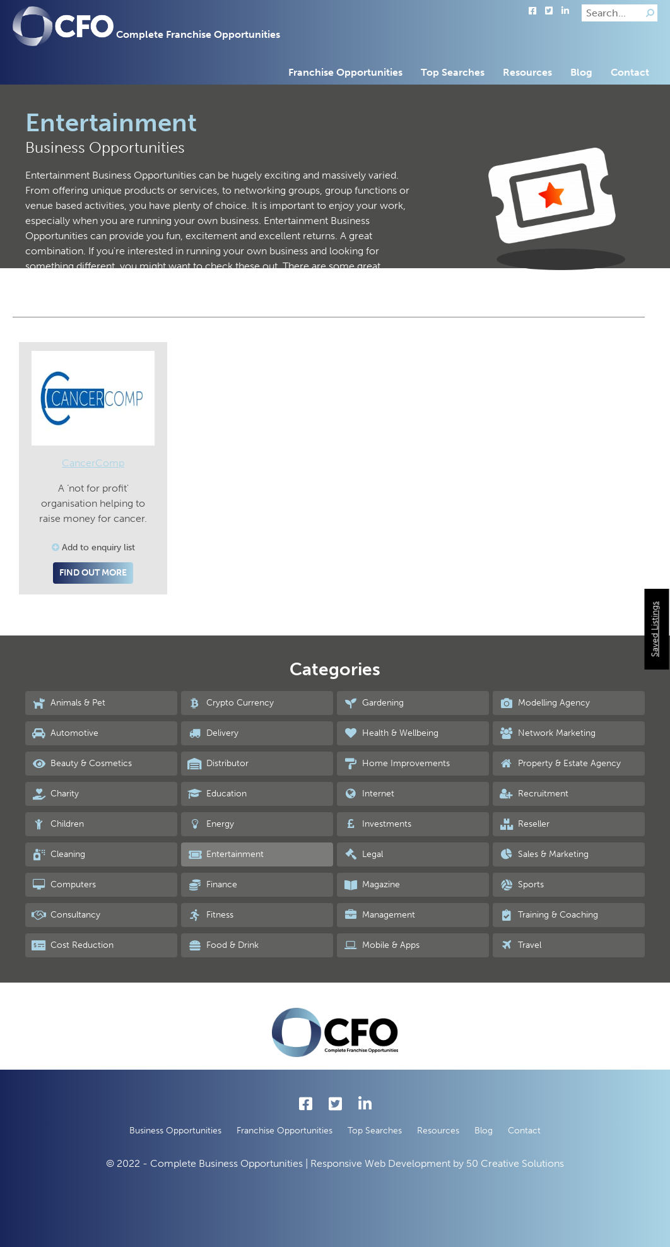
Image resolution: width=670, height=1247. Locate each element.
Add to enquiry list (93, 547)
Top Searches (453, 72)
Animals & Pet (68, 703)
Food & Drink (223, 945)
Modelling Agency (544, 703)
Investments (377, 824)
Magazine (371, 884)
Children (58, 824)
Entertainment (225, 854)
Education (217, 794)
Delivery (212, 733)
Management (379, 915)
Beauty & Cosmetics (82, 763)
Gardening (373, 703)
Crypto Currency (230, 703)
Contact (630, 72)
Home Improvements (396, 763)
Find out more (93, 572)
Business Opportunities (175, 1130)
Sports (521, 884)
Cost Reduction (73, 945)
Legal (363, 854)
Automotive (65, 733)
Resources (527, 72)
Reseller (524, 824)
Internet (368, 794)
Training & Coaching (548, 915)
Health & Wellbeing (390, 733)
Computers (64, 884)
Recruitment (533, 794)
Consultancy (66, 915)
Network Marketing (547, 733)
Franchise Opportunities (345, 72)
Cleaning (58, 854)
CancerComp (93, 463)
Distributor (218, 763)
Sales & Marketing (544, 854)
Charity (55, 794)
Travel (520, 945)
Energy (210, 824)
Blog (581, 72)
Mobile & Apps (381, 945)
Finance (212, 884)
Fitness (210, 915)
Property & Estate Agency (560, 763)
